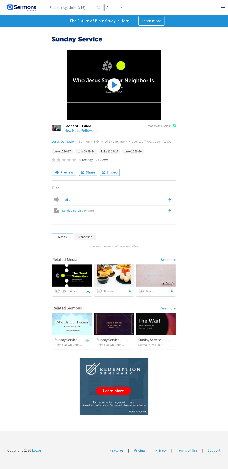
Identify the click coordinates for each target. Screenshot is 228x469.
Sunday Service (78, 211)
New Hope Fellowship (81, 130)
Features (116, 450)
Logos (36, 450)
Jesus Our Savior (63, 141)
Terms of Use (187, 450)
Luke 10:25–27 (109, 151)
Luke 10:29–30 (133, 151)
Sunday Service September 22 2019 (123, 339)
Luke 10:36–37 (62, 151)
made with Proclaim (162, 126)
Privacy (161, 450)
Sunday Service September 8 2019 (164, 339)
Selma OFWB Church (68, 345)
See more (168, 259)
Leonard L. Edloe (77, 126)
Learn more (151, 20)
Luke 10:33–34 (86, 151)
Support (214, 450)
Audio (66, 200)
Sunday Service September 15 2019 (81, 339)
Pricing (139, 450)
